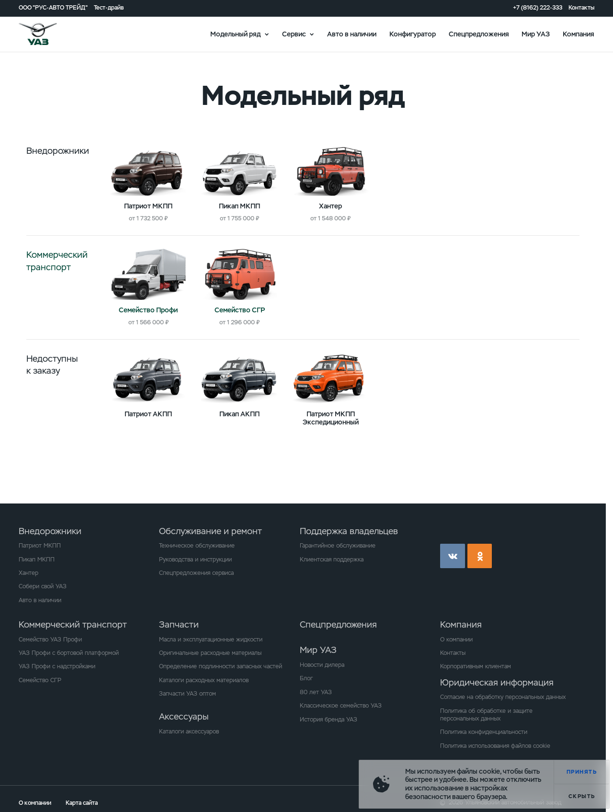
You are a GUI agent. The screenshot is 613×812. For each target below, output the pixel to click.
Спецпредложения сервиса (196, 573)
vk (452, 556)
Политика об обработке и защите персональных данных (486, 714)
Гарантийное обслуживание (337, 545)
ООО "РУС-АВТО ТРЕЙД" (53, 7)
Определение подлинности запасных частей (220, 666)
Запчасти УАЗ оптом (187, 694)
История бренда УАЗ (328, 719)
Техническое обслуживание (197, 545)
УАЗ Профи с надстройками (57, 666)
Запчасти (179, 624)
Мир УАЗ (536, 33)
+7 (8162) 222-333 (537, 7)
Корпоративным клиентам (475, 666)
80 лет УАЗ (316, 692)
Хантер (28, 573)
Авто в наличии (351, 33)
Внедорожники (50, 531)
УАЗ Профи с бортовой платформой (69, 653)
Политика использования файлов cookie (495, 746)
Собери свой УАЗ (43, 586)
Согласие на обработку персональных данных (503, 697)
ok (479, 556)
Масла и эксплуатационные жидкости (210, 639)
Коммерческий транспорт (73, 624)
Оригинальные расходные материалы (210, 653)
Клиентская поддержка (331, 559)
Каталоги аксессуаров (189, 731)
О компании (456, 639)
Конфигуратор (412, 33)
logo (48, 34)
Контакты (581, 7)
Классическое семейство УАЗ (341, 705)
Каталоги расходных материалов (204, 680)
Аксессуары (183, 716)
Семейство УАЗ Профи (50, 639)
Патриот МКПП (40, 545)
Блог (306, 678)
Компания (578, 33)
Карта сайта (82, 803)
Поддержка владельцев (349, 531)
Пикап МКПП (37, 559)
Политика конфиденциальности (483, 732)
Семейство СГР (40, 680)
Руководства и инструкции (195, 559)
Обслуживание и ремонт (210, 531)
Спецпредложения (479, 33)
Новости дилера (322, 665)
